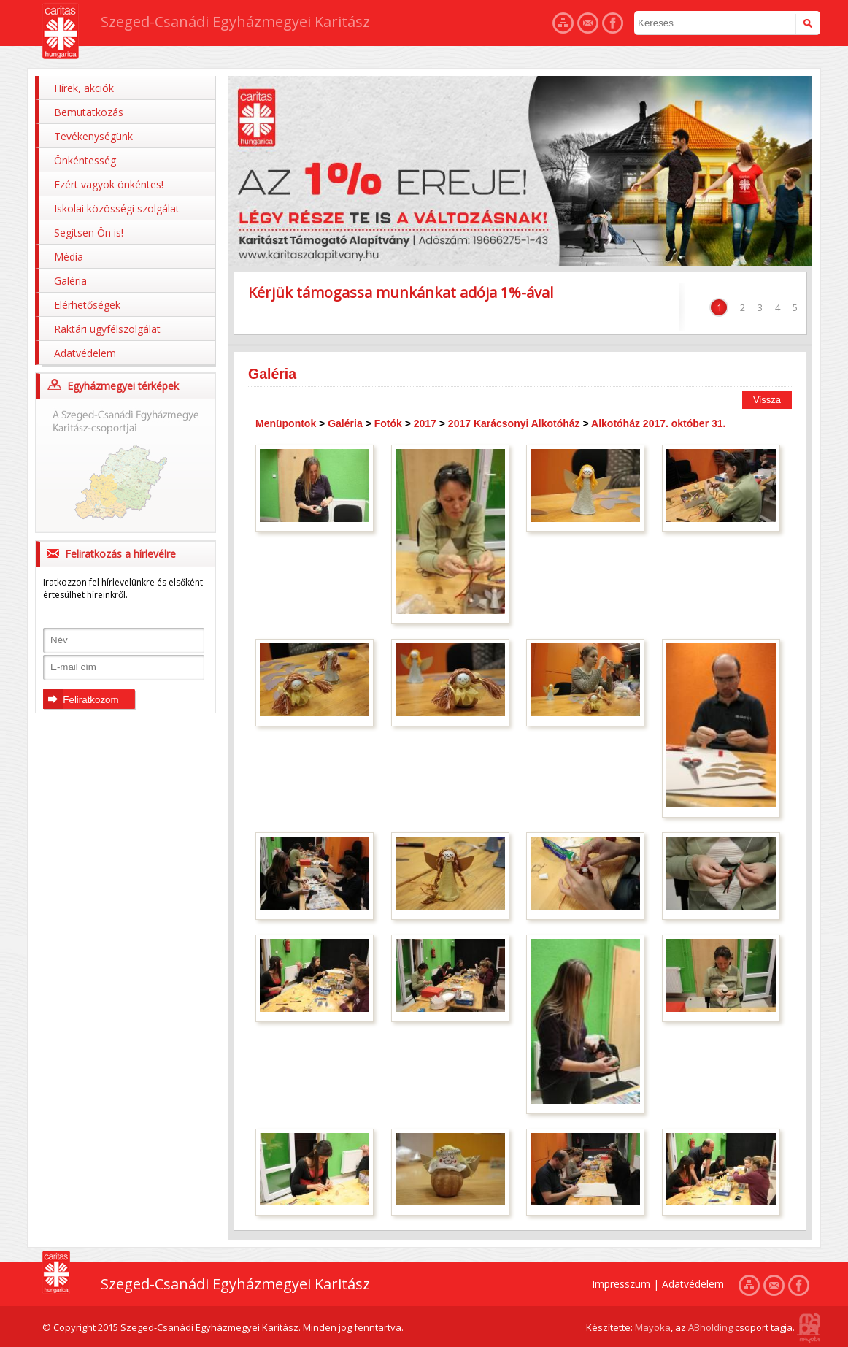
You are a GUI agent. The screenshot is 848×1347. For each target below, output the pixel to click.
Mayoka (653, 1327)
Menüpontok (285, 423)
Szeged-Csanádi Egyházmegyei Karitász (235, 21)
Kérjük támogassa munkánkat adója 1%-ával (400, 292)
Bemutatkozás (88, 112)
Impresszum (621, 1284)
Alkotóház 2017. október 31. (658, 423)
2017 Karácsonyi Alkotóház (514, 423)
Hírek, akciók (84, 88)
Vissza (767, 399)
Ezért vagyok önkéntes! (108, 184)
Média (68, 257)
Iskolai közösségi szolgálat (117, 208)
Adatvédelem (85, 353)
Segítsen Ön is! (88, 232)
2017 (425, 423)
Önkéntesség (85, 160)
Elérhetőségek (87, 305)
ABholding (710, 1327)
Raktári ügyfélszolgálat (107, 329)
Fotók (388, 423)
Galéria (70, 281)
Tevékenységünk (93, 136)
